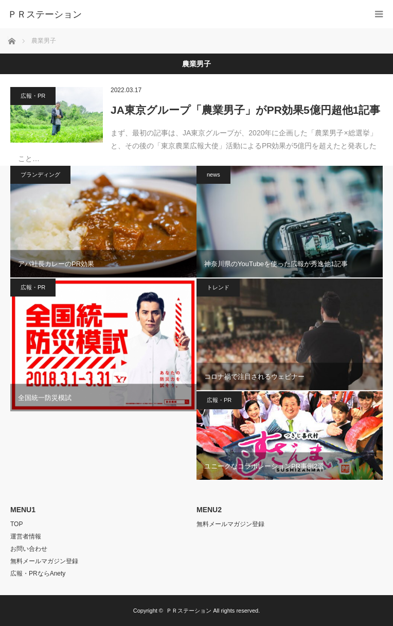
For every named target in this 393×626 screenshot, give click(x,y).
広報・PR (33, 96)
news (213, 174)
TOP (16, 524)
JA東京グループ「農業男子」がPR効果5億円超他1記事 (245, 110)
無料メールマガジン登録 (44, 561)
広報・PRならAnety (37, 573)
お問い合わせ (28, 548)
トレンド (218, 287)
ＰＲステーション (188, 610)
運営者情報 (25, 536)
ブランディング (40, 174)
